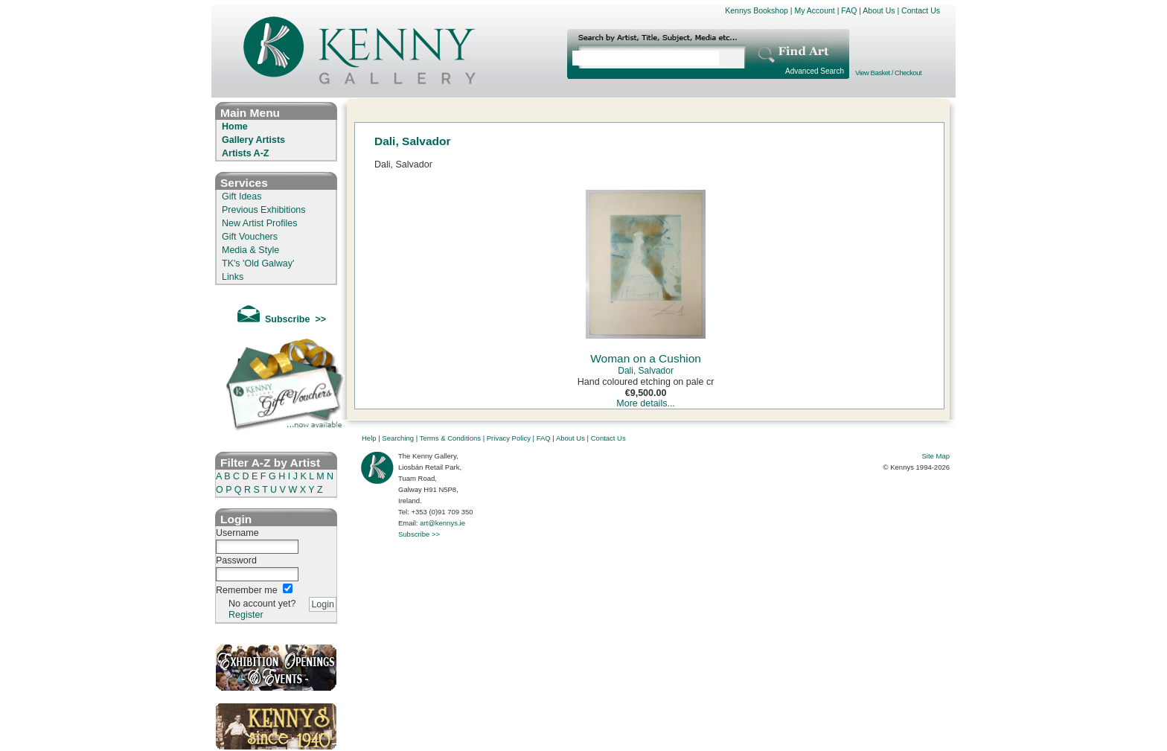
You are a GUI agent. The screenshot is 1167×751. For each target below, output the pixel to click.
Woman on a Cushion (645, 358)
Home (235, 126)
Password (236, 560)
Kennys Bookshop (756, 10)
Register (245, 615)
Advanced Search (814, 71)
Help (369, 438)
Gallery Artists (253, 140)
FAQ (849, 10)
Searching (398, 438)
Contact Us (920, 10)
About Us (879, 10)
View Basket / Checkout (888, 72)
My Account (814, 10)
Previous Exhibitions (264, 210)
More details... (645, 403)
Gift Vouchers (250, 236)
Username (237, 533)
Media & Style (250, 250)
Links (232, 277)
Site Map (936, 456)
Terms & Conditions (450, 438)
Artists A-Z (245, 153)
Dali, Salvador (646, 370)
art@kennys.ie (442, 523)
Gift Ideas (242, 196)
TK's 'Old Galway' (258, 263)
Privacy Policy (509, 438)
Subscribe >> (419, 534)
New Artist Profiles (259, 223)
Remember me (247, 590)
